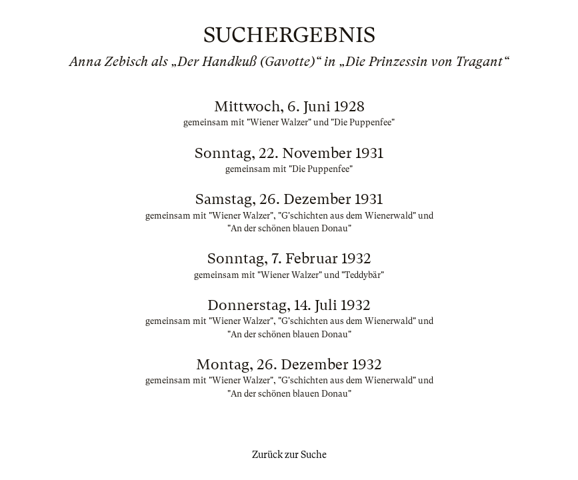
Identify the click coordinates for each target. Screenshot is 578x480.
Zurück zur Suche (289, 454)
